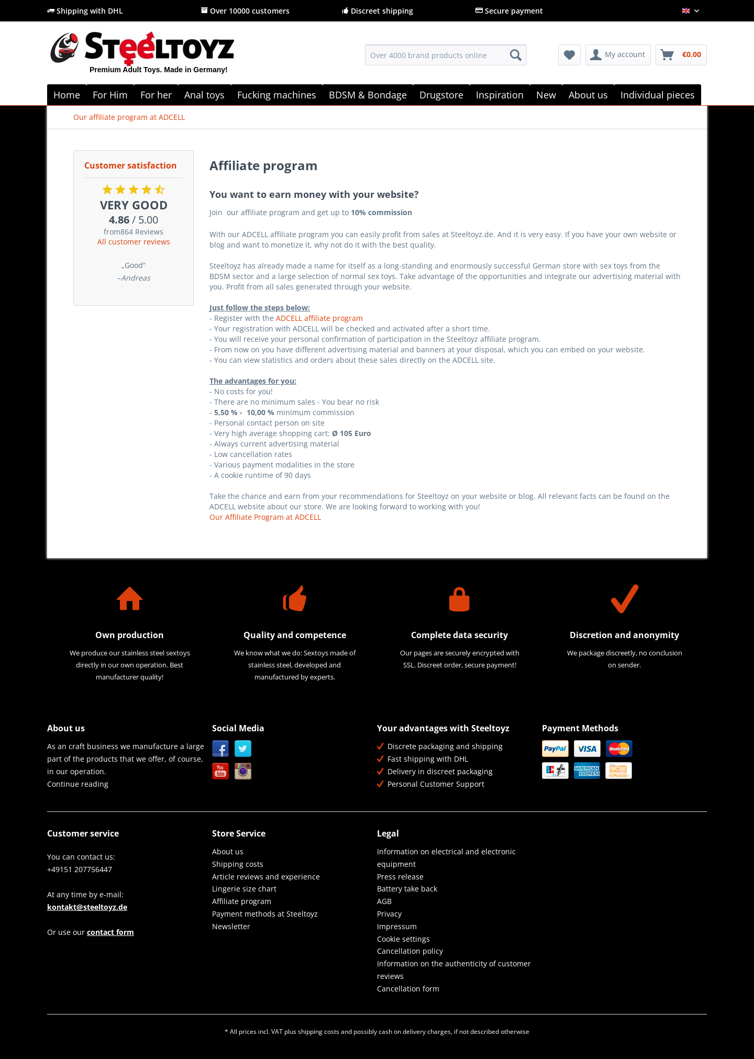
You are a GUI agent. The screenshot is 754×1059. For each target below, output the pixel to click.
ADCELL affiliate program (319, 318)
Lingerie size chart (244, 889)
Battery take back (407, 889)
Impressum (397, 926)
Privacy (389, 914)
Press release (400, 877)
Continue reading (77, 784)
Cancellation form (408, 989)
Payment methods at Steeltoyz (265, 914)
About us (227, 851)
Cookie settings (403, 939)
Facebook (220, 748)
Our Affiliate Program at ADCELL (265, 517)
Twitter (243, 748)
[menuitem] (446, 59)
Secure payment (509, 11)
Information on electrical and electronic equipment (446, 857)
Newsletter (231, 926)
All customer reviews (133, 242)
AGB (384, 901)
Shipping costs (237, 864)
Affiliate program (241, 901)
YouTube (220, 771)
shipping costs (318, 1031)
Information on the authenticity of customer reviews (454, 969)
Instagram (243, 771)
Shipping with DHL (85, 11)
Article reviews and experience (266, 877)
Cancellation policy (410, 951)
